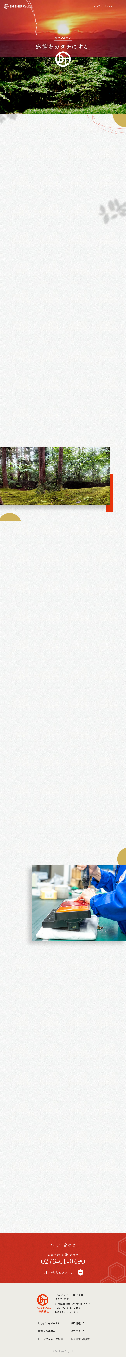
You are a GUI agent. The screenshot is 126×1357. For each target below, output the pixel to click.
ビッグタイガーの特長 (50, 1339)
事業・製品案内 (47, 1331)
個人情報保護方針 (81, 1339)
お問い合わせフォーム (63, 1272)
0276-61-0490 (102, 6)
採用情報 (76, 1323)
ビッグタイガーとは (49, 1323)
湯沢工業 (76, 1331)
